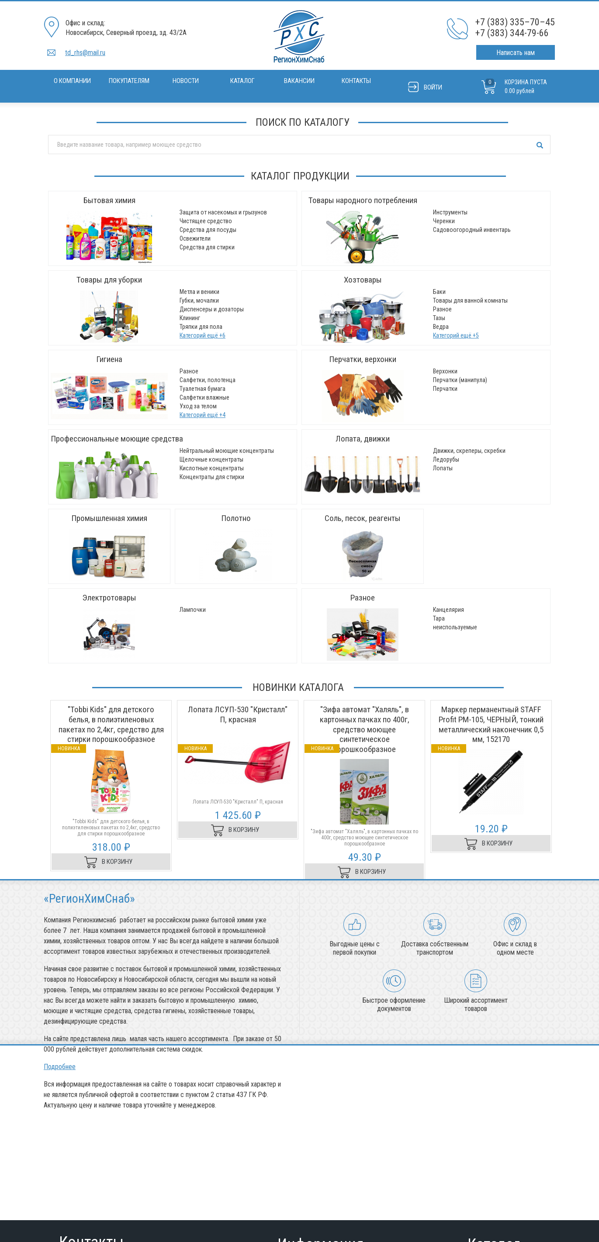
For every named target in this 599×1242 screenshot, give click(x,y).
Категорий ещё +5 (456, 335)
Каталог (242, 81)
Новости (186, 81)
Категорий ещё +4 (202, 414)
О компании (72, 81)
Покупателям (129, 81)
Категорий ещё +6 (202, 335)
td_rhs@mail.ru (85, 52)
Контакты (356, 81)
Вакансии (299, 81)
